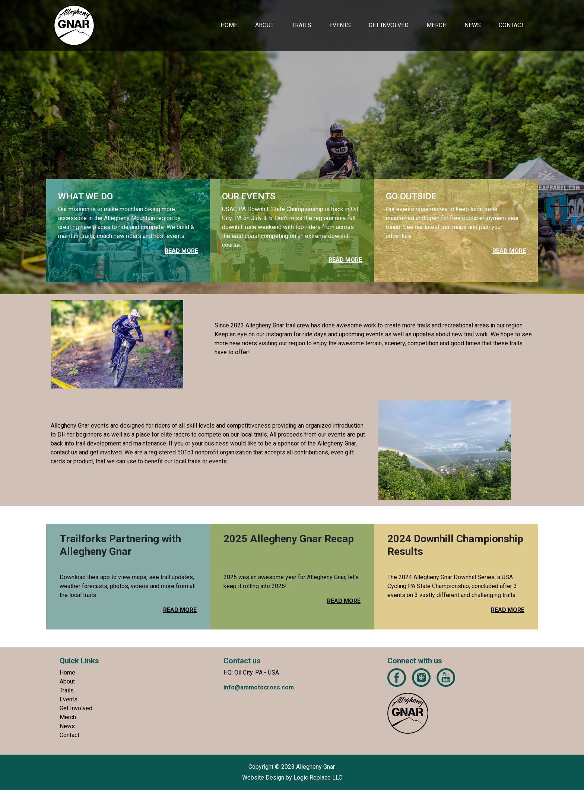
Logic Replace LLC (317, 777)
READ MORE (180, 609)
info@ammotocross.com (258, 687)
